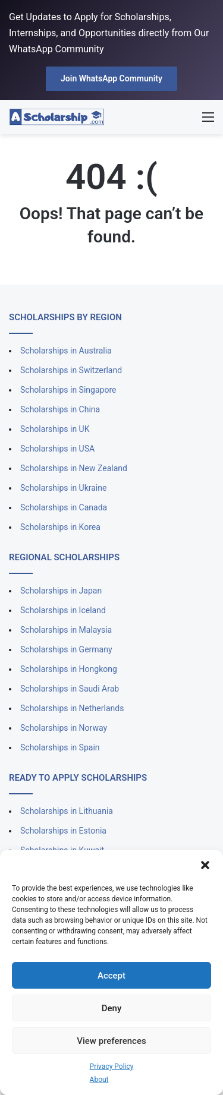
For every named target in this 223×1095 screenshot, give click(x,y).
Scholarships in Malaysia (66, 630)
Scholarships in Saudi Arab (69, 688)
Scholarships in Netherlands (72, 708)
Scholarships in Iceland (63, 610)
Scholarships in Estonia (63, 830)
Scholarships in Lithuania (66, 811)
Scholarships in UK (54, 429)
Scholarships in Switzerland (71, 370)
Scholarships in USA (57, 448)
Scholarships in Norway (63, 728)
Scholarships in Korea (60, 527)
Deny (112, 1008)
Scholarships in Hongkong (68, 669)
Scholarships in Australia (66, 350)
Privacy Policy (112, 1066)
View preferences (111, 1041)
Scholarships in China (60, 409)
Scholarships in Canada (63, 507)
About (99, 1079)
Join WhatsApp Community (111, 78)
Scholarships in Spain (60, 747)
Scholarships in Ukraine (63, 488)
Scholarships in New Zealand (73, 468)
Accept (111, 975)
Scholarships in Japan (61, 590)
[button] (205, 865)
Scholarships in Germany (66, 649)
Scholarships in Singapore (68, 390)
